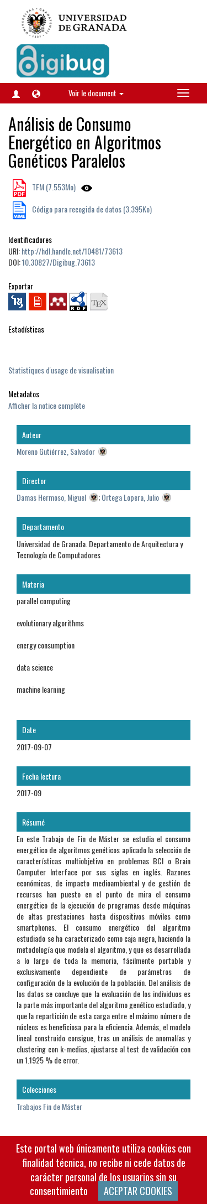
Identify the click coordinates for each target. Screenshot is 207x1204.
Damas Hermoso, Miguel (51, 497)
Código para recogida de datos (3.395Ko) (91, 209)
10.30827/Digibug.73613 (58, 262)
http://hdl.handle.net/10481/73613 (72, 251)
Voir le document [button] (96, 92)
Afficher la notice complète (46, 405)
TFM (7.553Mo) (53, 187)
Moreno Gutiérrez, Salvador (56, 451)
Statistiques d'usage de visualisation (61, 370)
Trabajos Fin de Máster (49, 1106)
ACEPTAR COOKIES (138, 1191)
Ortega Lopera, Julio (130, 497)
